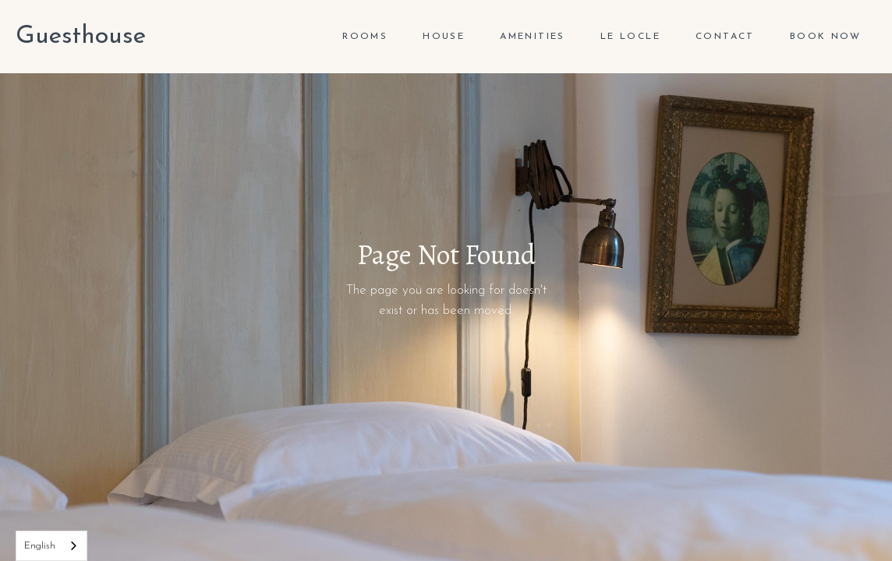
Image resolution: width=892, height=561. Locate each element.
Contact (725, 36)
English (39, 546)
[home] (81, 36)
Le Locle (630, 36)
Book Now (825, 36)
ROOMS (365, 36)
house (444, 36)
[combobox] (51, 546)
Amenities (532, 36)
